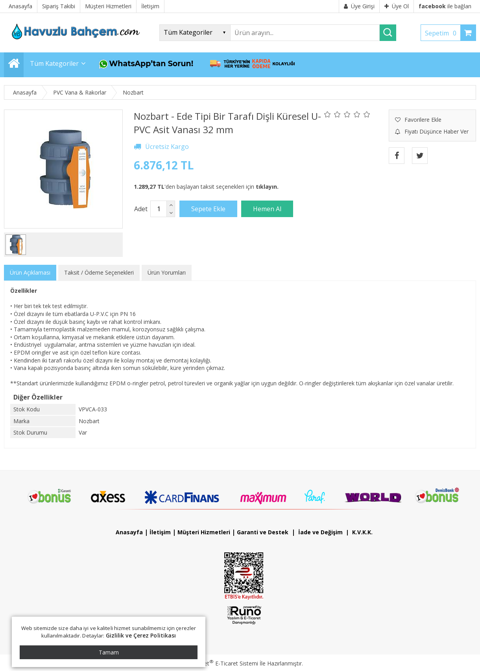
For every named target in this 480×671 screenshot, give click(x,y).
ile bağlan (445, 6)
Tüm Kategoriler (54, 63)
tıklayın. (267, 186)
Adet (141, 208)
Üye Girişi (359, 6)
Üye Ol (396, 6)
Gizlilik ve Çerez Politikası (141, 635)
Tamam (109, 652)
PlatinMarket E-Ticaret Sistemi (217, 663)
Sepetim (442, 33)
